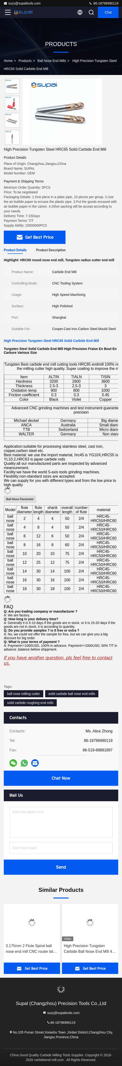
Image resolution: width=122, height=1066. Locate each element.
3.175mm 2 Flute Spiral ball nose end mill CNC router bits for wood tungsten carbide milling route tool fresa (30, 949)
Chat (108, 12)
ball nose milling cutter (23, 694)
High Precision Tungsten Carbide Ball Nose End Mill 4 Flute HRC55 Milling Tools (88, 949)
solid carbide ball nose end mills (71, 694)
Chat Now (61, 778)
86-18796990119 (103, 3)
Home (8, 61)
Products (24, 61)
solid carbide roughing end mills (30, 703)
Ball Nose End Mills (52, 61)
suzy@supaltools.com (22, 3)
